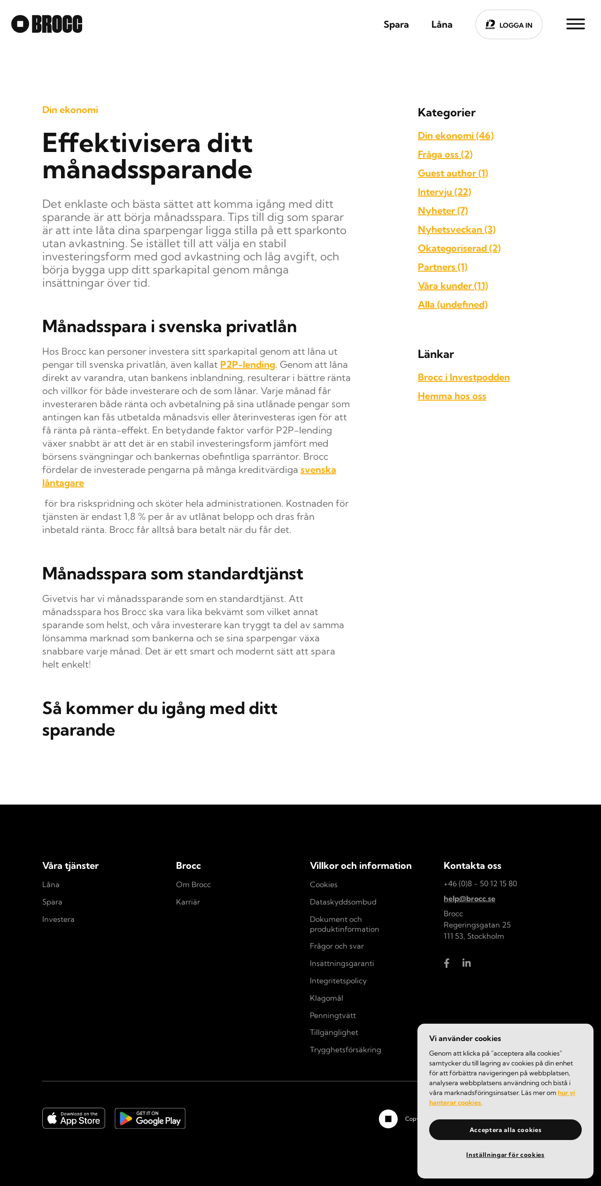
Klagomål (326, 998)
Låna (51, 884)
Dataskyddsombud (343, 901)
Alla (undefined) (452, 304)
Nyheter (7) (443, 210)
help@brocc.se (469, 898)
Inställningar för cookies (505, 1154)
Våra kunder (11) (453, 285)
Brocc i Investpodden (464, 377)
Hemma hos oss (452, 396)
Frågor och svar (337, 945)
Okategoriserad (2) (459, 248)
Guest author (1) (453, 173)
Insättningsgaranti (342, 963)
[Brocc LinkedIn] (467, 963)
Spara (52, 901)
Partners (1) (442, 267)
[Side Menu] (576, 23)
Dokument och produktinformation (344, 924)
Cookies (324, 884)
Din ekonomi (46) (455, 135)
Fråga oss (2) (445, 154)
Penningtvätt (333, 1015)
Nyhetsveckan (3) (456, 229)
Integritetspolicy (338, 980)
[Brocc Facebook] (448, 963)
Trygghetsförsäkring (345, 1049)
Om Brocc (193, 884)
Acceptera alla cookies (505, 1129)
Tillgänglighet (334, 1032)
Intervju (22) (444, 192)
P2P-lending (247, 364)
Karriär (188, 901)
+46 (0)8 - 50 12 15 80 (480, 883)
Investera (58, 919)
